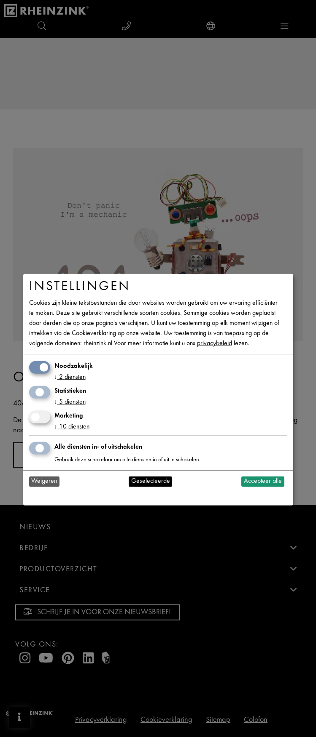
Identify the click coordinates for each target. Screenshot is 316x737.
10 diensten (71, 427)
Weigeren (44, 481)
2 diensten (70, 377)
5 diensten (70, 402)
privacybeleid (214, 343)
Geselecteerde (150, 481)
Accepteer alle (263, 481)
